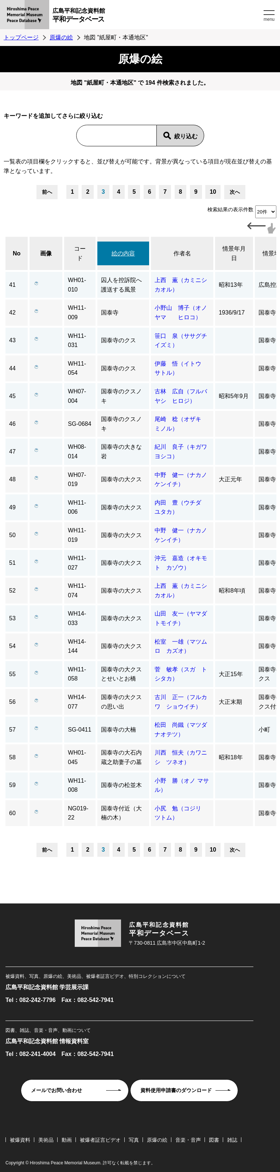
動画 (67, 1140)
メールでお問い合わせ (56, 1090)
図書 (214, 1140)
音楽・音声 (188, 1140)
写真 (134, 1140)
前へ (47, 192)
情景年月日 (234, 253)
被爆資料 (20, 1140)
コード (80, 253)
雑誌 (232, 1140)
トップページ (21, 37)
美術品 (46, 1140)
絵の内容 (123, 253)
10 (213, 192)
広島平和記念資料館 (157, 16)
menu (269, 19)
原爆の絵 (61, 37)
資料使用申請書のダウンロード (176, 1090)
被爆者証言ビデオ (100, 1140)
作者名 (182, 253)
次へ (235, 192)
